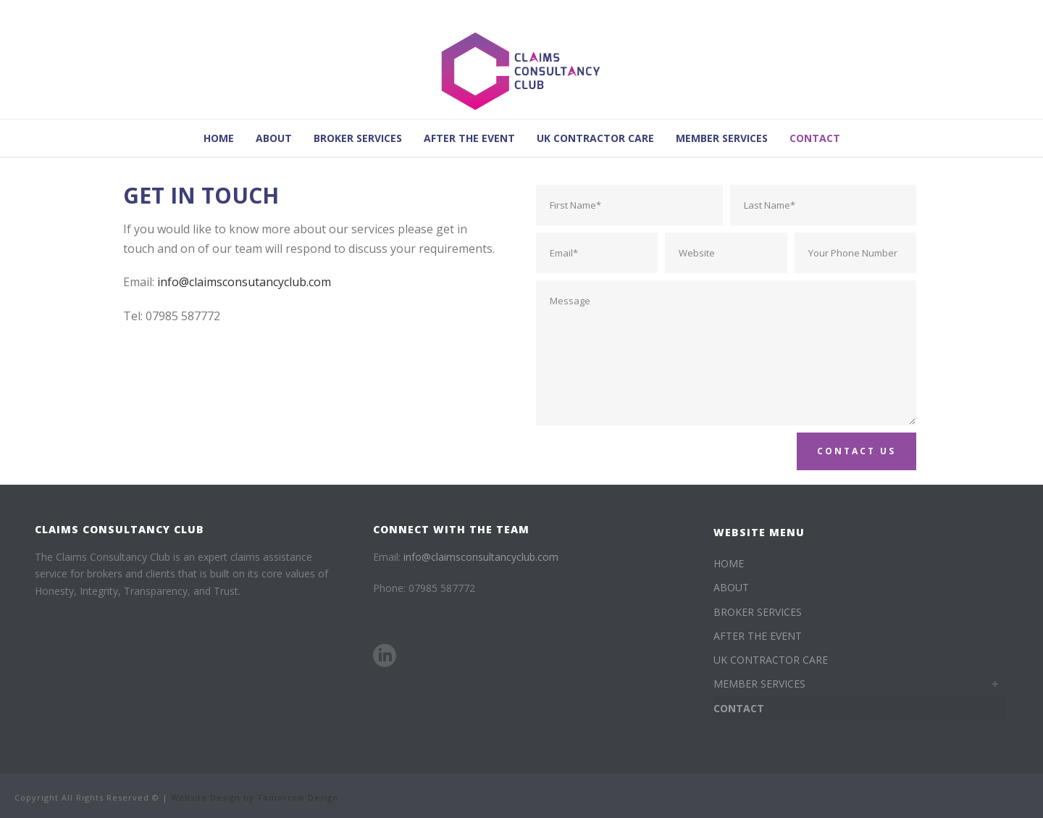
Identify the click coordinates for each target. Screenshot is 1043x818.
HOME (219, 138)
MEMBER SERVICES (722, 138)
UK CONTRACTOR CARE (595, 138)
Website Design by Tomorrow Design (254, 797)
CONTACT (814, 138)
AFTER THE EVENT (469, 138)
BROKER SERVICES (358, 138)
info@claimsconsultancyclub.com (480, 557)
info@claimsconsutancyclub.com (244, 282)
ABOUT (274, 138)
